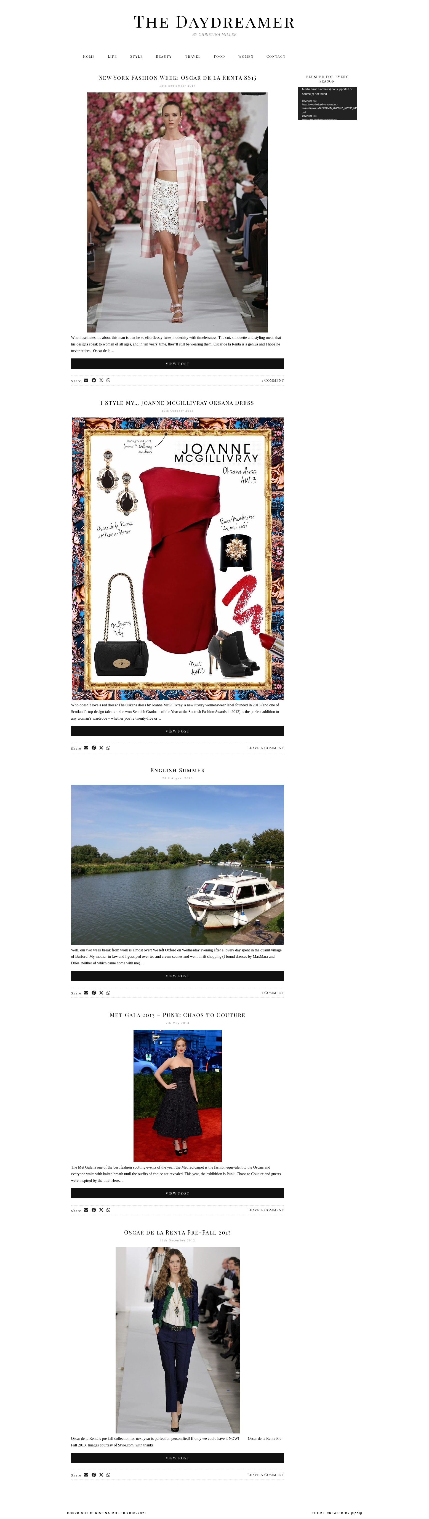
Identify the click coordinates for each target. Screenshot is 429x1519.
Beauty (164, 56)
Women (246, 56)
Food (219, 56)
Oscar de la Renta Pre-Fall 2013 (177, 1232)
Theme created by (337, 1513)
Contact (277, 56)
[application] (327, 103)
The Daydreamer (214, 21)
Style (136, 56)
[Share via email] (86, 381)
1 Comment (273, 380)
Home (88, 56)
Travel (193, 56)
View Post (178, 363)
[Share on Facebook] (94, 381)
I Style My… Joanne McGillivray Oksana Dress (177, 402)
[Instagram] (316, 56)
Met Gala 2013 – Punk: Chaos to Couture (178, 1014)
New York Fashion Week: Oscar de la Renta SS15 (177, 77)
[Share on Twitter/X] (102, 381)
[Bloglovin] (340, 56)
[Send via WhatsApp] (109, 381)
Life (111, 56)
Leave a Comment (265, 747)
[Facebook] (328, 56)
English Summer (177, 770)
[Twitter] (304, 56)
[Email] (352, 56)
